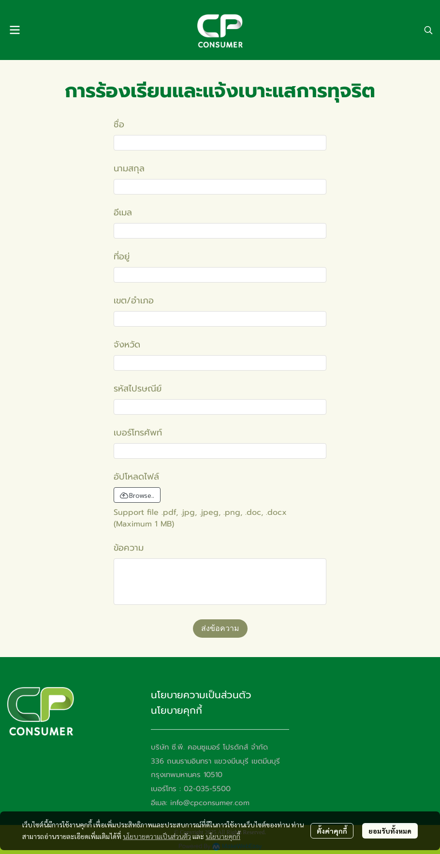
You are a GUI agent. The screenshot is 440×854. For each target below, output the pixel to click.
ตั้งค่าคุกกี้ (332, 830)
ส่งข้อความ (220, 628)
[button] (428, 30)
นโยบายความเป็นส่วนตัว (157, 836)
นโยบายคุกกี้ (222, 836)
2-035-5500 (210, 788)
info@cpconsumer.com (209, 802)
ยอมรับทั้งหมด (389, 830)
